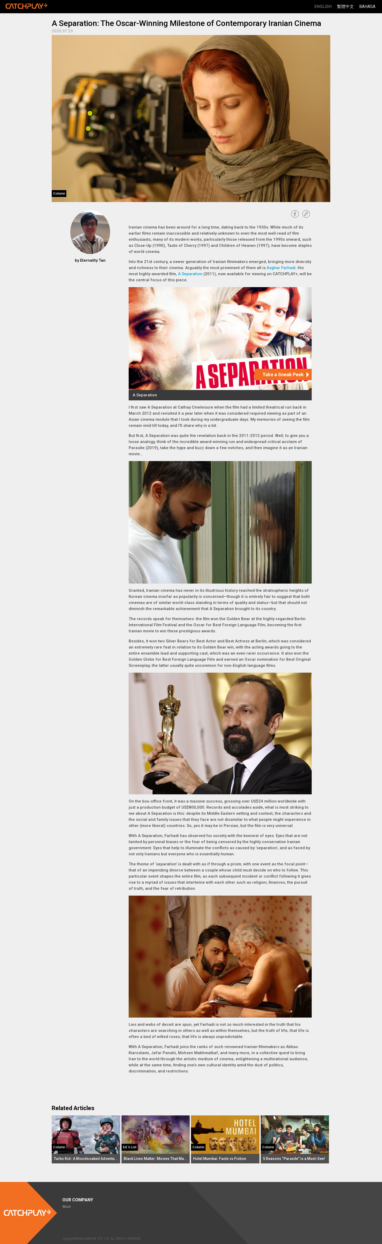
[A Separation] (220, 343)
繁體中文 (345, 6)
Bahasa (367, 6)
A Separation (190, 273)
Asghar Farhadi (281, 267)
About (66, 1206)
